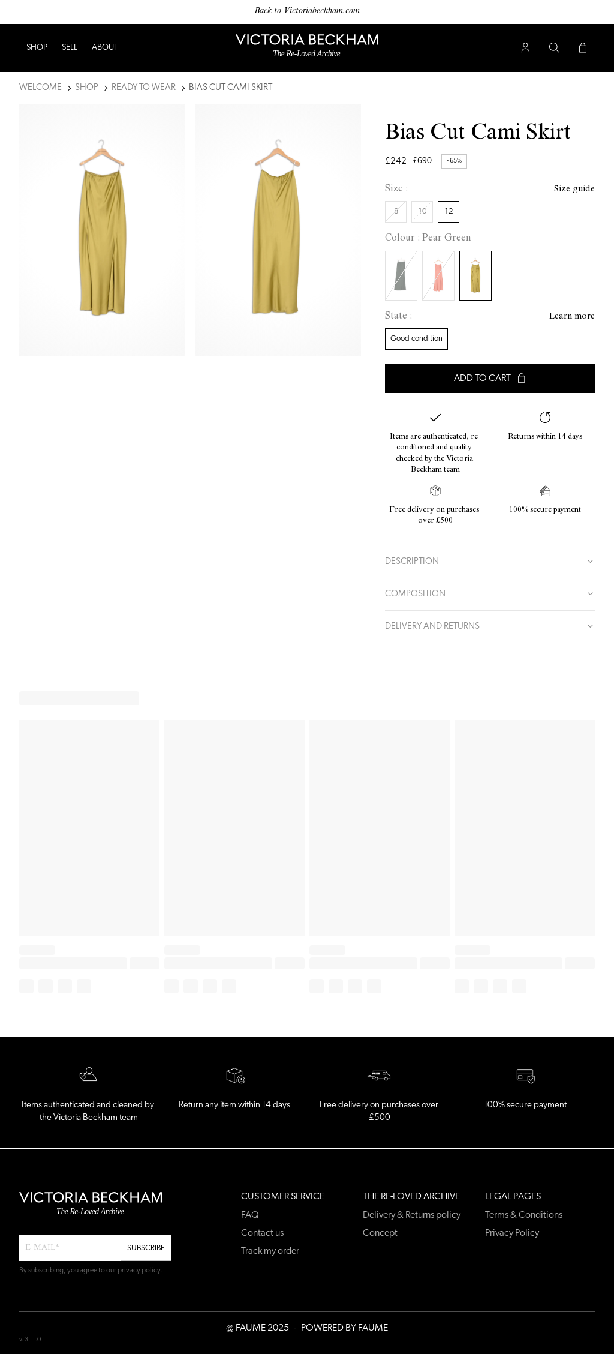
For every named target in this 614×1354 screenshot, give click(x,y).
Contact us (262, 1233)
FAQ (250, 1215)
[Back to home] (307, 48)
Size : (396, 189)
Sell (69, 47)
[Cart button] (583, 48)
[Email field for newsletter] (70, 1248)
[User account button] (525, 48)
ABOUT (105, 47)
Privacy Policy (512, 1233)
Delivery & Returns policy (411, 1215)
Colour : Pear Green (428, 239)
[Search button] (554, 48)
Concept (380, 1233)
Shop (36, 47)
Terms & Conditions (523, 1215)
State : (398, 317)
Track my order (270, 1251)
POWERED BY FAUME (344, 1328)
